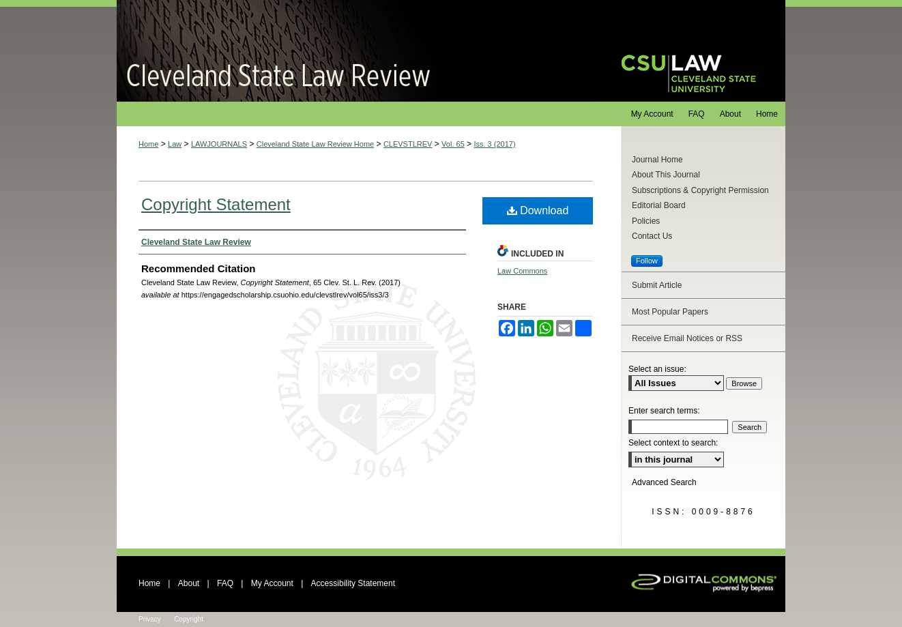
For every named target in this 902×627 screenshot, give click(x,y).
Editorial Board (659, 205)
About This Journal (666, 174)
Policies (646, 221)
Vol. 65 (453, 144)
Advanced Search (664, 482)
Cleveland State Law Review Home (315, 144)
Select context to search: (673, 443)
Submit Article (657, 285)
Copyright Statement (216, 204)
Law (174, 144)
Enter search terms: (664, 410)
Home (148, 144)
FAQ (225, 583)
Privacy (150, 619)
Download (538, 210)
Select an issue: (657, 369)
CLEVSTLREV (408, 144)
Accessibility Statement (353, 583)
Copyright (188, 619)
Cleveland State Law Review (356, 51)
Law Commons (522, 271)
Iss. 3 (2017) (494, 144)
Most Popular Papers (670, 312)
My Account (272, 583)
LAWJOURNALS (219, 144)
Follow (647, 261)
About (188, 583)
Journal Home (657, 159)
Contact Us (652, 236)
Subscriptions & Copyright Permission (700, 190)
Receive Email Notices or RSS (687, 338)
